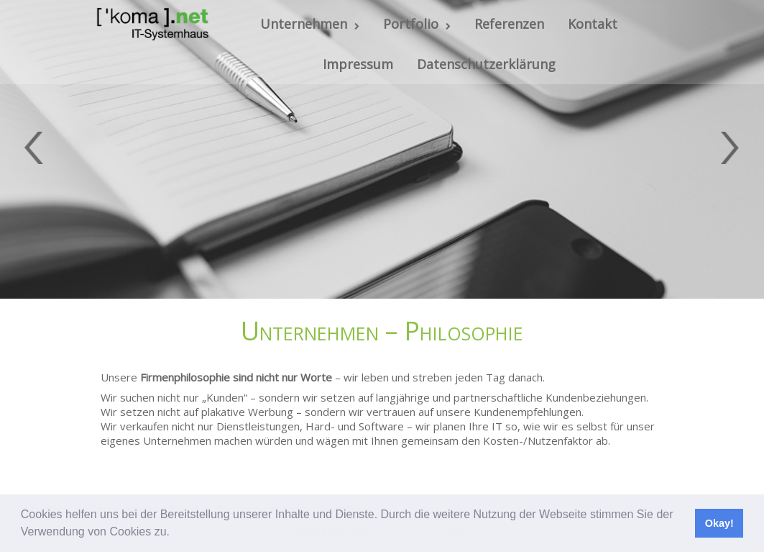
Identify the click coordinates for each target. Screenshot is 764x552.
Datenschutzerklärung (486, 64)
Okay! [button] (719, 523)
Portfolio (417, 23)
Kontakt (592, 23)
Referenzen (509, 23)
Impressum (358, 64)
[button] (174, 533)
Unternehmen (309, 23)
